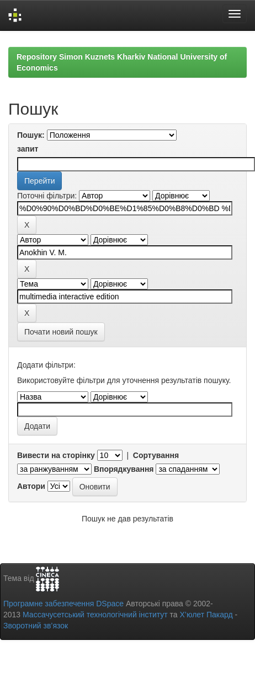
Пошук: (31, 135)
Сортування (156, 455)
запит (27, 148)
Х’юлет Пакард (206, 614)
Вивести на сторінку (56, 455)
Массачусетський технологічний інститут (95, 614)
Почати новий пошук (61, 331)
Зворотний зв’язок (35, 625)
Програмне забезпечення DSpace (63, 603)
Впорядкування (124, 469)
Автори (31, 486)
